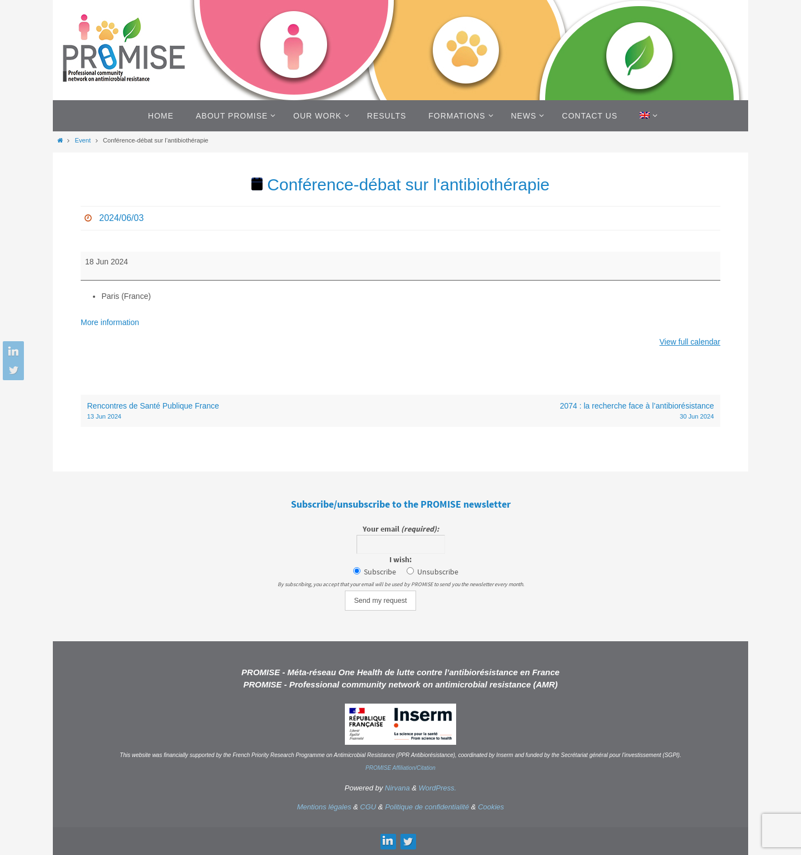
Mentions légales (324, 807)
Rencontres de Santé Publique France (240, 411)
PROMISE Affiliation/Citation (400, 768)
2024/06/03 (121, 218)
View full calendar (690, 341)
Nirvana (397, 788)
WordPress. (438, 788)
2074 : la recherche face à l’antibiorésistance (560, 411)
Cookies (491, 807)
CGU (368, 807)
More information (110, 322)
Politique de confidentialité (427, 807)
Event (83, 140)
